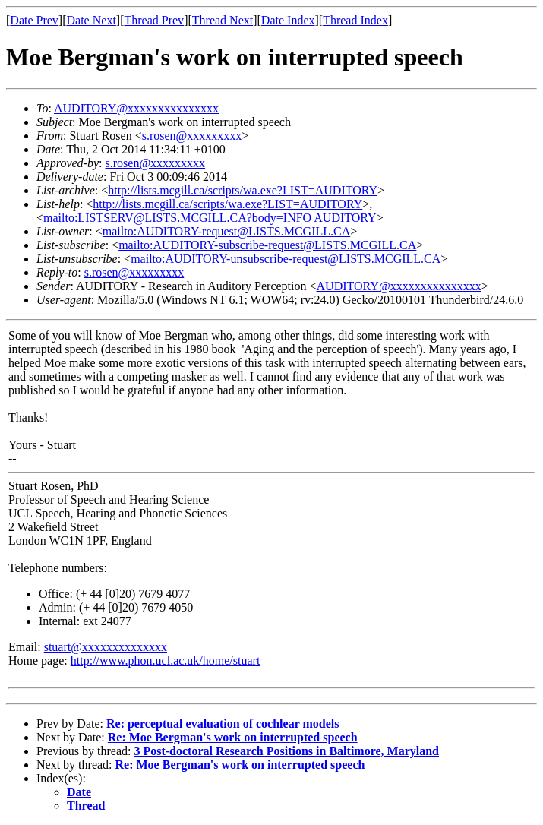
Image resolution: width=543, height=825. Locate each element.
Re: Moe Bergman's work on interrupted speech (233, 737)
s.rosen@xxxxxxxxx (192, 135)
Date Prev (34, 20)
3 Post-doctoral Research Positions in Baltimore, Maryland (286, 750)
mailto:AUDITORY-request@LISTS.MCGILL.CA (226, 231)
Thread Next (222, 20)
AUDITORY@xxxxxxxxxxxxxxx (136, 108)
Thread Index (355, 20)
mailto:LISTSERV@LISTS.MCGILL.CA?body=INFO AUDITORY (210, 217)
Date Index (288, 20)
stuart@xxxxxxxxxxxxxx (105, 646)
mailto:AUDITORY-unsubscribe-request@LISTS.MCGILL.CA (285, 258)
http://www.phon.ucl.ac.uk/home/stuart (165, 660)
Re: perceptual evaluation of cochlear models (222, 723)
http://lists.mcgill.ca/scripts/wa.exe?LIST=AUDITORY (242, 190)
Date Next (91, 20)
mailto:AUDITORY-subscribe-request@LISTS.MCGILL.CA (267, 245)
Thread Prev (154, 20)
